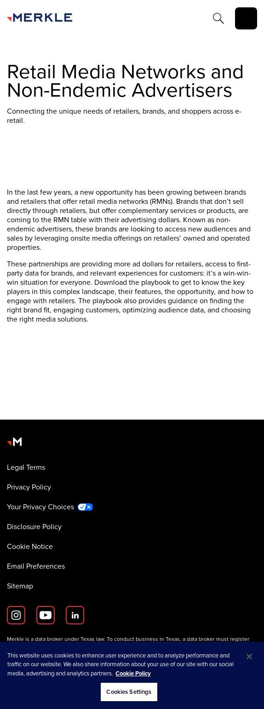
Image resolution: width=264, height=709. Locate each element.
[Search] (218, 18)
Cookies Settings (128, 691)
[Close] (249, 656)
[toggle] (246, 18)
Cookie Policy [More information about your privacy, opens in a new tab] (133, 673)
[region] (132, 675)
